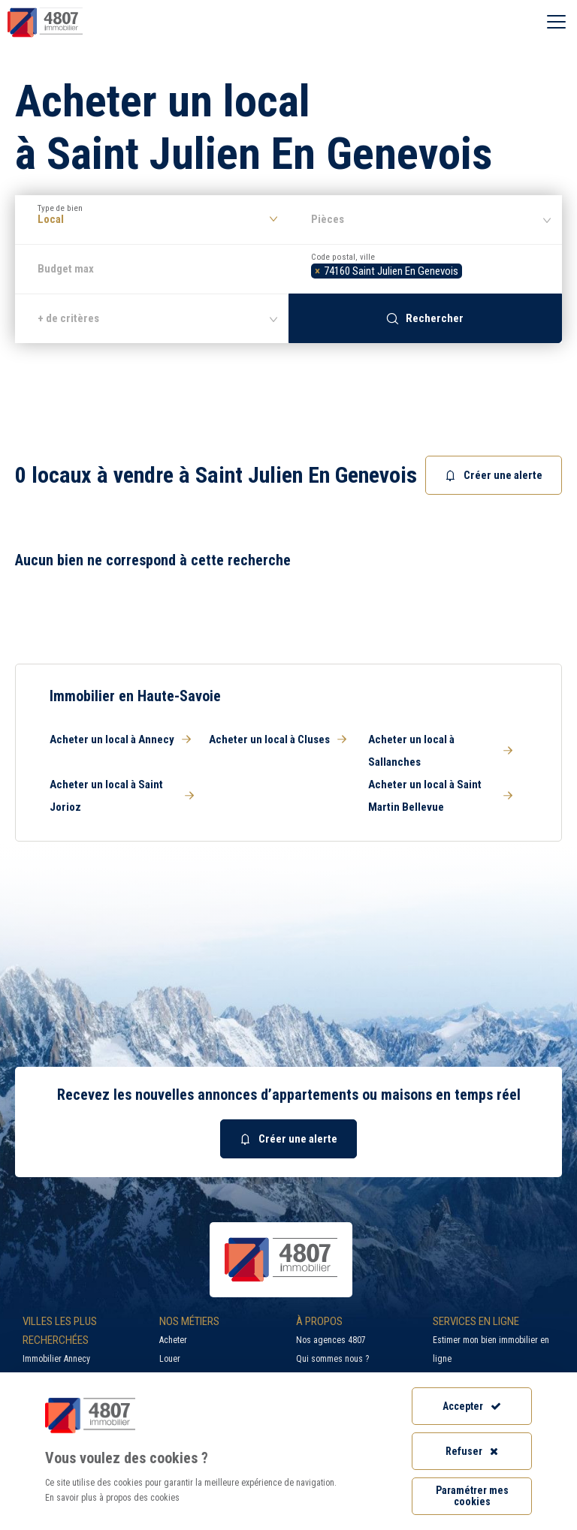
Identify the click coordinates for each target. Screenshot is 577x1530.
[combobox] (425, 269)
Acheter (173, 1340)
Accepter (472, 1406)
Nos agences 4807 (331, 1340)
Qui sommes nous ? (332, 1359)
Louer (169, 1359)
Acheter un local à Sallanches (440, 751)
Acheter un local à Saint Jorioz (122, 796)
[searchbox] (470, 269)
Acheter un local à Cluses (277, 739)
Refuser (472, 1451)
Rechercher (425, 318)
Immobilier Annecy (56, 1359)
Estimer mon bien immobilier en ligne (491, 1349)
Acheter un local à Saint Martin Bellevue (440, 796)
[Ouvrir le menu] (556, 22)
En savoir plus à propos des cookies (112, 1497)
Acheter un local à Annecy (120, 739)
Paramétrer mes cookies (472, 1495)
